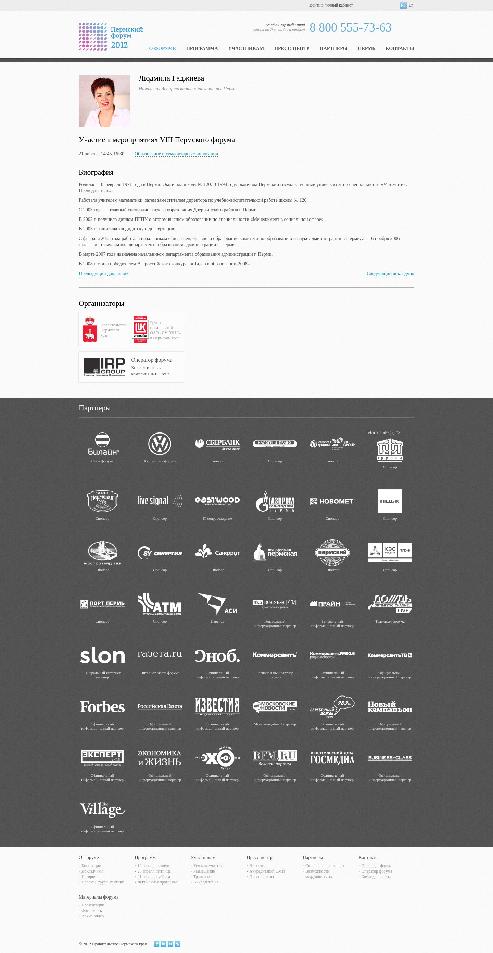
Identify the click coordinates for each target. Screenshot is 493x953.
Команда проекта (376, 876)
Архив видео (92, 916)
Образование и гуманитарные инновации (176, 153)
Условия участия (208, 865)
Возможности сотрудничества (319, 874)
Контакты (399, 48)
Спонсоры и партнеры (324, 865)
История (88, 876)
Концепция (91, 865)
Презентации (92, 905)
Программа (202, 48)
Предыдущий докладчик (104, 273)
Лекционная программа (158, 882)
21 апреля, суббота (154, 876)
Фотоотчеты (92, 910)
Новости (257, 865)
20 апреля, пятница (154, 871)
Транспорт (202, 876)
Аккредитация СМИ (267, 871)
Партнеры (334, 48)
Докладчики (92, 871)
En (411, 5)
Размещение (204, 871)
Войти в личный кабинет (331, 5)
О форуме (162, 48)
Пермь (366, 48)
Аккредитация (205, 882)
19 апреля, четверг (154, 865)
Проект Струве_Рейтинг (102, 882)
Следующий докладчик (390, 273)
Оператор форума (377, 871)
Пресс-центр (291, 48)
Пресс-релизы (262, 876)
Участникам (246, 48)
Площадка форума (378, 865)
